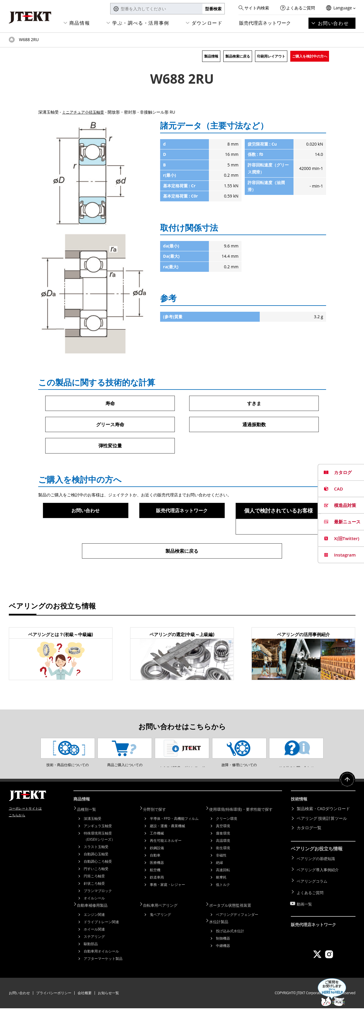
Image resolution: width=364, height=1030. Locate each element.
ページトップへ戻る (346, 805)
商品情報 (79, 23)
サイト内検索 (256, 8)
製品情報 (211, 56)
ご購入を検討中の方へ (309, 56)
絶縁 (219, 885)
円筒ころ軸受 (94, 898)
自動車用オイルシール (101, 972)
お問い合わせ (333, 23)
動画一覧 (305, 919)
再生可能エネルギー (166, 863)
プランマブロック (98, 913)
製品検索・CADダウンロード (323, 832)
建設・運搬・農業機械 (167, 848)
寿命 (110, 403)
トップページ (12, 40)
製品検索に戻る (237, 56)
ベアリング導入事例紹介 (319, 890)
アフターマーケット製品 (103, 980)
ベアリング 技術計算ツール (322, 841)
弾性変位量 (110, 446)
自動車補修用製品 (95, 927)
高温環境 (223, 863)
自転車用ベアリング (163, 927)
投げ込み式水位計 (230, 951)
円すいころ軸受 (96, 891)
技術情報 (300, 823)
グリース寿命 (110, 425)
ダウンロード (207, 23)
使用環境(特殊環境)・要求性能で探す (246, 832)
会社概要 (85, 1014)
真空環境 (223, 848)
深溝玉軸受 (92, 841)
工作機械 (157, 855)
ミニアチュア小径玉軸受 (84, 112)
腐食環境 (223, 855)
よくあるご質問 (300, 8)
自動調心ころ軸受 (98, 883)
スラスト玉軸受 (96, 869)
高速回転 (223, 892)
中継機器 (223, 966)
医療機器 (157, 885)
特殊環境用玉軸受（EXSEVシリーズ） (99, 858)
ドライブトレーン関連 (101, 943)
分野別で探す (157, 832)
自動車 (155, 877)
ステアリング (94, 958)
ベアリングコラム (313, 900)
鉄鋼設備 (157, 870)
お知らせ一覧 (108, 1014)
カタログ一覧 (309, 851)
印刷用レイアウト (271, 56)
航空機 (155, 892)
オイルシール (94, 920)
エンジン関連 (94, 936)
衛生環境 (223, 870)
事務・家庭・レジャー (167, 907)
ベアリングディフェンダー (237, 936)
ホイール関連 (94, 950)
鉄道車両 (157, 899)
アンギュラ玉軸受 (98, 848)
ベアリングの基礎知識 (317, 881)
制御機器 (223, 959)
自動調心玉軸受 (96, 876)
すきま (254, 403)
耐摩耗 (221, 899)
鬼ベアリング (160, 936)
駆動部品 (91, 965)
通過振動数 (254, 425)
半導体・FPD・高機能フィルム (174, 841)
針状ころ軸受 (94, 905)
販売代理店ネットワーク (265, 23)
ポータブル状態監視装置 (234, 927)
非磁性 (221, 877)
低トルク (223, 907)
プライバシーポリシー (53, 1014)
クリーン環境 (226, 841)
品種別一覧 (89, 832)
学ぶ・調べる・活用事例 (140, 23)
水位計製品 (222, 942)
